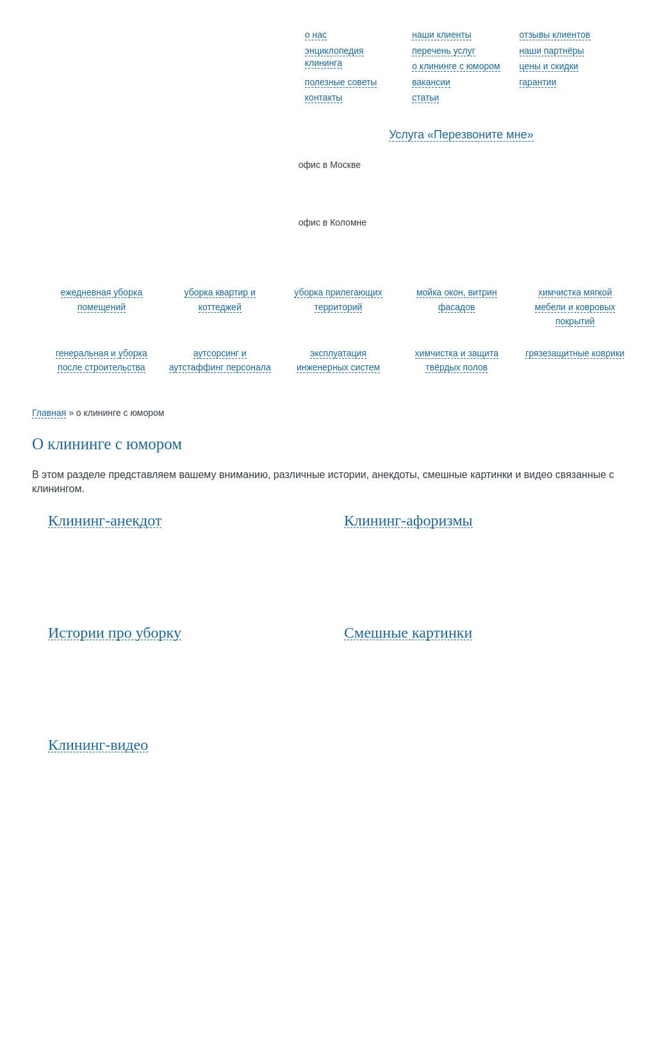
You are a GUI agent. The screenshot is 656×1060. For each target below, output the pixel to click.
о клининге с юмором (456, 66)
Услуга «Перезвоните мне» (461, 134)
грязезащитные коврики (575, 353)
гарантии (538, 82)
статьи (425, 97)
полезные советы (341, 82)
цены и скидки (549, 66)
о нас (316, 34)
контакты (324, 97)
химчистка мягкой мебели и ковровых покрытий (575, 306)
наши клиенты (442, 34)
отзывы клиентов (555, 34)
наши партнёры (552, 51)
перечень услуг (443, 51)
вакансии (431, 82)
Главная (49, 413)
